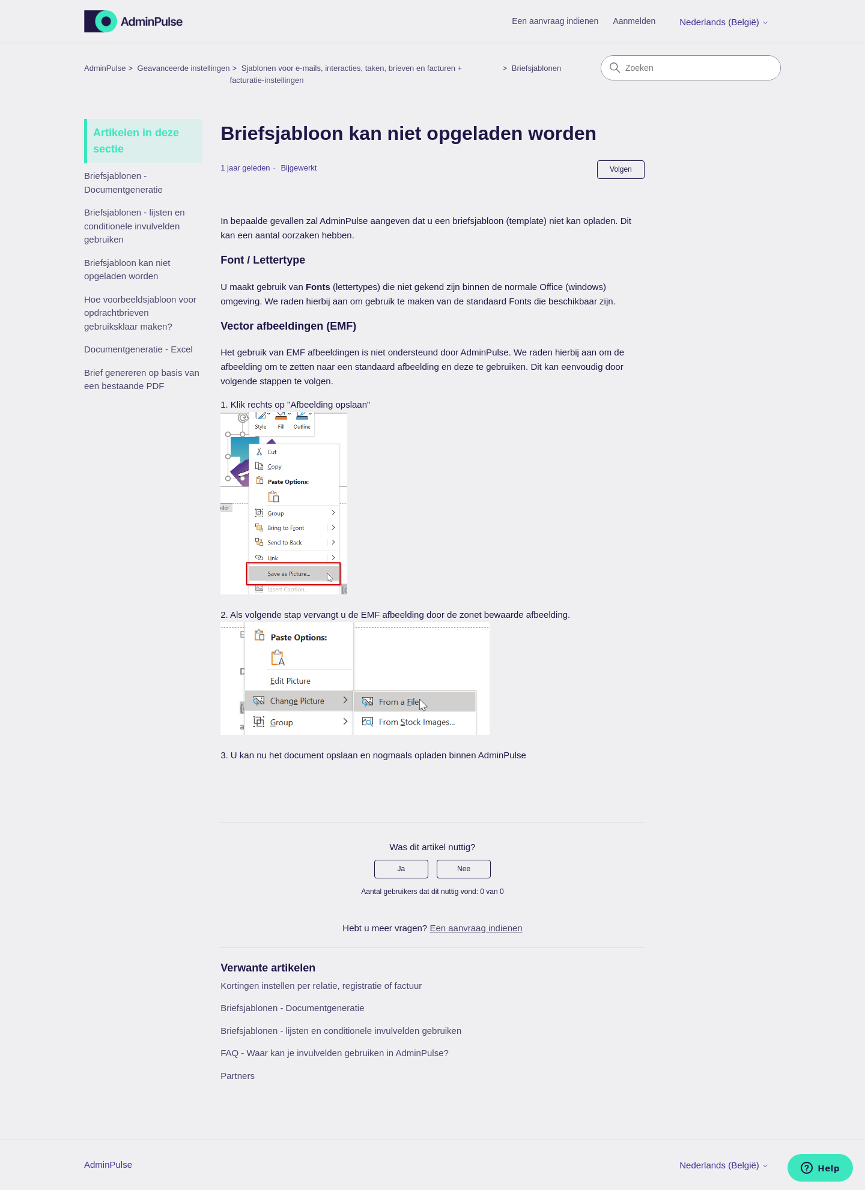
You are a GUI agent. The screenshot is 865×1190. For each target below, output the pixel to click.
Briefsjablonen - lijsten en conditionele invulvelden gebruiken (134, 225)
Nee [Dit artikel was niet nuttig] (463, 869)
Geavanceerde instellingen (184, 68)
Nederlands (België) (724, 22)
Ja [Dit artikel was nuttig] (401, 869)
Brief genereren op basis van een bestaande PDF (141, 379)
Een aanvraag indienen (555, 21)
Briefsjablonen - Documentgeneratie (123, 183)
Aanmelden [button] (634, 21)
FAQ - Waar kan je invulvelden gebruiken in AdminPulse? (334, 1053)
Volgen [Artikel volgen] (621, 169)
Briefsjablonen (536, 68)
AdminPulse (105, 68)
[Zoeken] (690, 68)
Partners (237, 1076)
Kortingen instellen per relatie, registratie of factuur (321, 985)
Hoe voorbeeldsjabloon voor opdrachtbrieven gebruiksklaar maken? (140, 312)
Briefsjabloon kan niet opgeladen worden (127, 270)
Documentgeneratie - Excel (138, 349)
